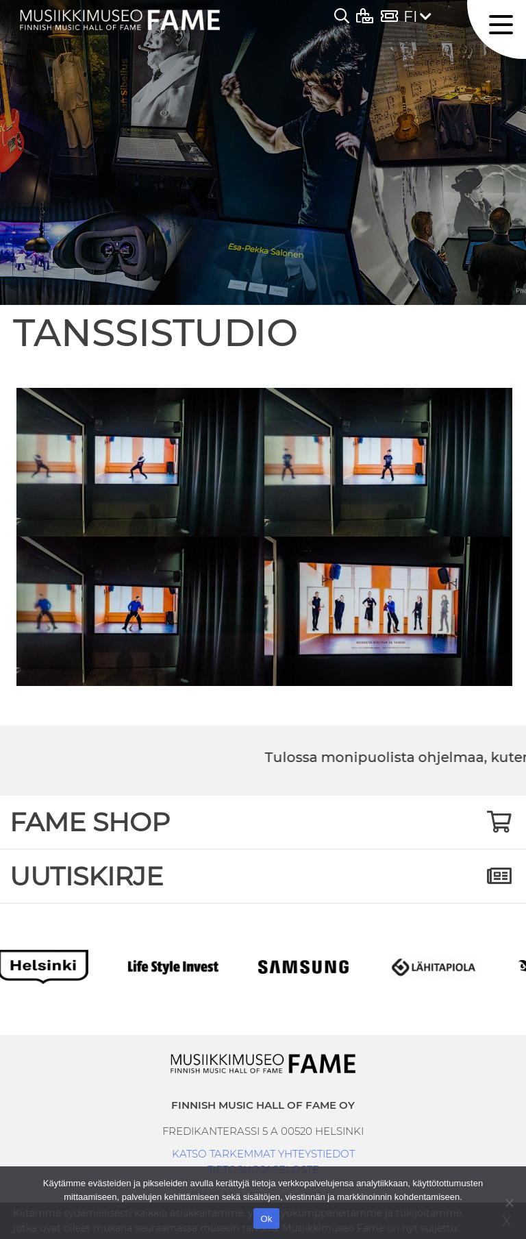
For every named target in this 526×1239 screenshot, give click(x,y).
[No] (509, 1203)
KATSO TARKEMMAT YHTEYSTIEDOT (263, 1153)
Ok (266, 1219)
